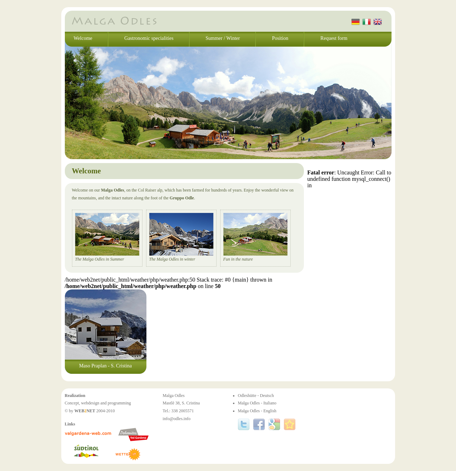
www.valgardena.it (133, 434)
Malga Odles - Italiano (257, 403)
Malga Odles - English (257, 410)
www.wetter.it (127, 454)
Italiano (366, 22)
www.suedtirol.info (86, 451)
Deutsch (355, 22)
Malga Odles (114, 21)
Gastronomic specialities (148, 38)
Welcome (83, 38)
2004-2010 (94, 410)
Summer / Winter (223, 38)
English (377, 22)
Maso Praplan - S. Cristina (105, 365)
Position (280, 38)
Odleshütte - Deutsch (256, 395)
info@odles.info (177, 418)
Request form (333, 38)
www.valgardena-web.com (88, 433)
